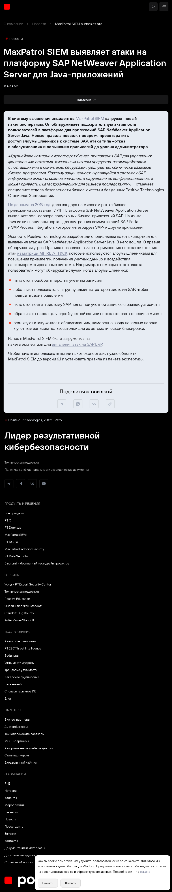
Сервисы (11, 575)
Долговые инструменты (21, 855)
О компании (13, 23)
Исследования (17, 632)
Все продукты (14, 513)
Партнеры (12, 710)
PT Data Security (16, 556)
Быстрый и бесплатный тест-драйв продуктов (36, 563)
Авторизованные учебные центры (28, 748)
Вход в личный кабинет (20, 762)
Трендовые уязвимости (20, 670)
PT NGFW (11, 542)
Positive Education (17, 599)
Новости (39, 23)
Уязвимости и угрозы (19, 663)
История (10, 791)
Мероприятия (14, 805)
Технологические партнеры (24, 734)
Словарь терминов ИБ (20, 691)
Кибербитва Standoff (19, 620)
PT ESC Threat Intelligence (22, 648)
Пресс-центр (13, 826)
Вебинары (11, 656)
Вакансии (11, 812)
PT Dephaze (12, 528)
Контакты (11, 841)
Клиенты (10, 798)
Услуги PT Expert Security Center (27, 584)
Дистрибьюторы (16, 727)
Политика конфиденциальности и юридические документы (46, 470)
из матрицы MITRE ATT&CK (42, 253)
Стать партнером (16, 755)
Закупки (10, 834)
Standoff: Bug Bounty (19, 613)
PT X (7, 520)
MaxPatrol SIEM (90, 118)
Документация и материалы (24, 848)
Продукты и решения (22, 504)
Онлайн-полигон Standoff (23, 606)
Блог (7, 698)
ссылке (145, 872)
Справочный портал (18, 862)
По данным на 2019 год (29, 204)
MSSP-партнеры (16, 741)
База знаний (13, 684)
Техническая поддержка (21, 462)
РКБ (7, 783)
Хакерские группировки (21, 677)
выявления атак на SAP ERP (77, 344)
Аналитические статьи (20, 641)
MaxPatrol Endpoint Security (24, 549)
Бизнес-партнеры (17, 719)
